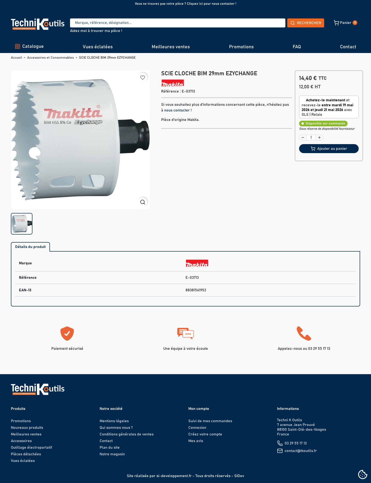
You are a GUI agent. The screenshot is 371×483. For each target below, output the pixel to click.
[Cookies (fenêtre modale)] (362, 475)
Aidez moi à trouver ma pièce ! (96, 31)
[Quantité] (311, 137)
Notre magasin (112, 454)
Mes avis (195, 441)
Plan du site (110, 447)
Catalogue (29, 46)
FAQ (297, 46)
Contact (348, 46)
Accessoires (21, 441)
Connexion (197, 428)
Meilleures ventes (171, 46)
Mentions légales (114, 421)
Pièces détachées (26, 454)
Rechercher (270, 23)
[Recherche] (160, 22)
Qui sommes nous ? (116, 428)
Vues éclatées (98, 46)
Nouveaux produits (27, 428)
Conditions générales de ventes (127, 434)
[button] (312, 22)
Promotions (241, 46)
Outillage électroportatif (31, 447)
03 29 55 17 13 (296, 443)
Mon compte (198, 409)
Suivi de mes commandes (210, 421)
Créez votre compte (205, 434)
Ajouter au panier (329, 148)
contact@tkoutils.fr (301, 451)
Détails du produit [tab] (30, 247)
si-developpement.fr (174, 476)
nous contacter (177, 110)
